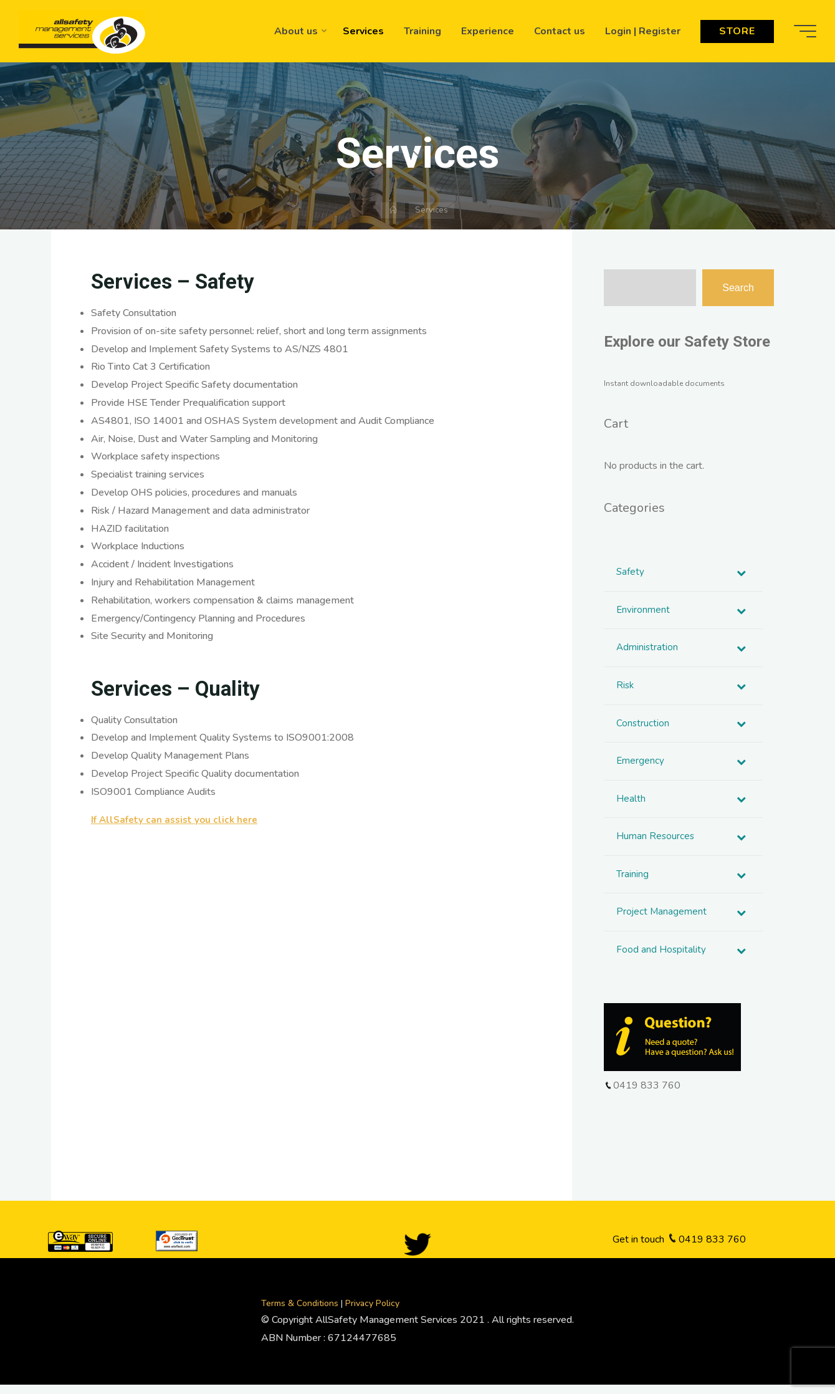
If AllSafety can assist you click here (178, 820)
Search (738, 287)
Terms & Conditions (301, 1313)
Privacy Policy (372, 1313)
